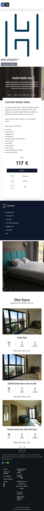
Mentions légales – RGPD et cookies (21, 470)
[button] (22, 9)
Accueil (5, 469)
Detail (10, 95)
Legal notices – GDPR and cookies (21, 498)
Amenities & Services (21, 95)
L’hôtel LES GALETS (6, 472)
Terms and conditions (20, 493)
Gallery (33, 95)
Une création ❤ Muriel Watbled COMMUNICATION (22, 509)
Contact (5, 482)
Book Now (22, 170)
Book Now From (22, 350)
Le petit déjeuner (8, 479)
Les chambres (7, 476)
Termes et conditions (19, 476)
